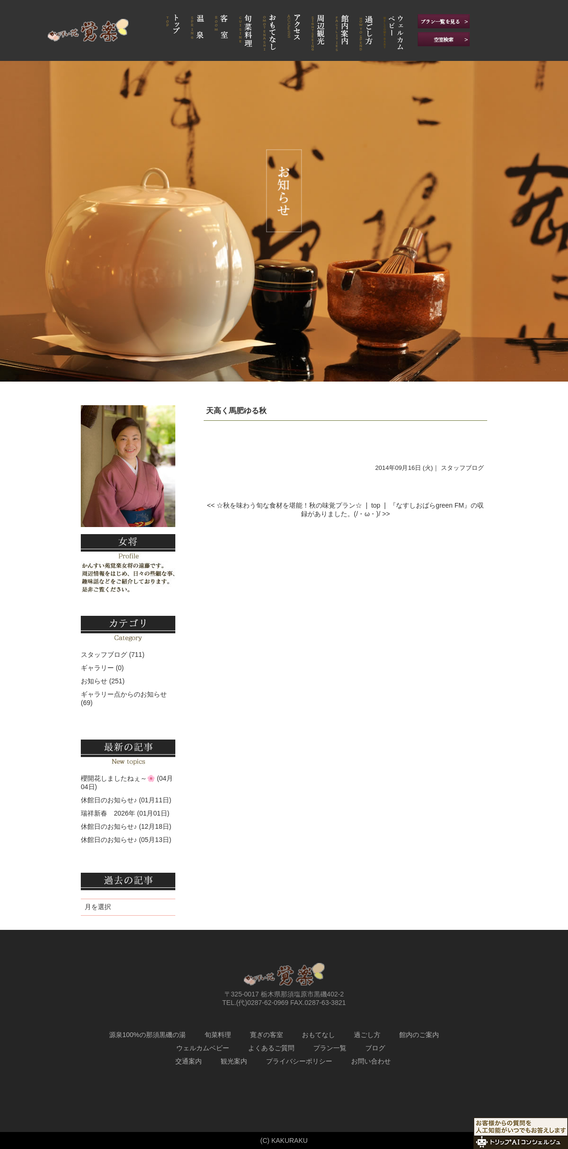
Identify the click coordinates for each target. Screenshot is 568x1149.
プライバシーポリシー (299, 1061)
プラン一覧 (329, 1048)
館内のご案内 (419, 1034)
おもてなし (318, 1034)
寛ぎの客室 (266, 1034)
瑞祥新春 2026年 (108, 813)
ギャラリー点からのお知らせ (124, 694)
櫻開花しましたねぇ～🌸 (118, 778)
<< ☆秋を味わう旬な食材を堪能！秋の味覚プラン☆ (284, 505)
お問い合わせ (371, 1061)
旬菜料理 (218, 1034)
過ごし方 (367, 1034)
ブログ (375, 1048)
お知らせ (94, 681)
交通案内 (188, 1061)
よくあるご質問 (271, 1048)
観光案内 (234, 1061)
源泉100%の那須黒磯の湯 (147, 1034)
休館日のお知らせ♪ (109, 800)
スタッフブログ (462, 467)
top (375, 505)
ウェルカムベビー (202, 1048)
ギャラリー (97, 668)
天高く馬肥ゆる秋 (236, 411)
